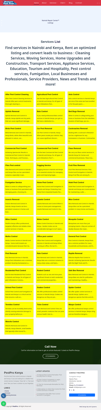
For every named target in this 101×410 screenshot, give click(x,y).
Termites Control (12, 305)
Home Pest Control (45, 182)
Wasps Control (75, 305)
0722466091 (50, 356)
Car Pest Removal (44, 129)
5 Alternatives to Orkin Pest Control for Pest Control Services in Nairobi (51, 389)
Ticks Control (42, 305)
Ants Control (74, 94)
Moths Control (11, 236)
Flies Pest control (12, 165)
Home (7, 391)
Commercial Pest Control (16, 148)
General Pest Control (77, 236)
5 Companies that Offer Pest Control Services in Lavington (48, 394)
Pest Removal (11, 253)
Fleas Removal (75, 148)
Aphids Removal (12, 111)
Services (7, 393)
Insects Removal (12, 199)
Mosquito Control (76, 219)
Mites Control (11, 219)
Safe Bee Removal (76, 270)
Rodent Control (43, 270)
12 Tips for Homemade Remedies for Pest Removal (50, 385)
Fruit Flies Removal (77, 165)
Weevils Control (12, 322)
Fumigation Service (13, 182)
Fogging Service (44, 165)
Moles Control (43, 219)
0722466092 (82, 395)
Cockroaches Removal (78, 129)
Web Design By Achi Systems (88, 407)
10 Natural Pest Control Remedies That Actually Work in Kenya (49, 375)
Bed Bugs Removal (77, 111)
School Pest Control (13, 287)
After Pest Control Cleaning (17, 94)
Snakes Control (43, 287)
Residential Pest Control (15, 270)
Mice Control (74, 199)
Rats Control (42, 253)
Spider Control (75, 287)
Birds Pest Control (13, 129)
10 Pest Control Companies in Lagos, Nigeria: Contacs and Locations (48, 380)
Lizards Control (43, 199)
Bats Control (42, 111)
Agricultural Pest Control (47, 94)
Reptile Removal (75, 253)
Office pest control (45, 236)
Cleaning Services (10, 395)
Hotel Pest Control (76, 182)
